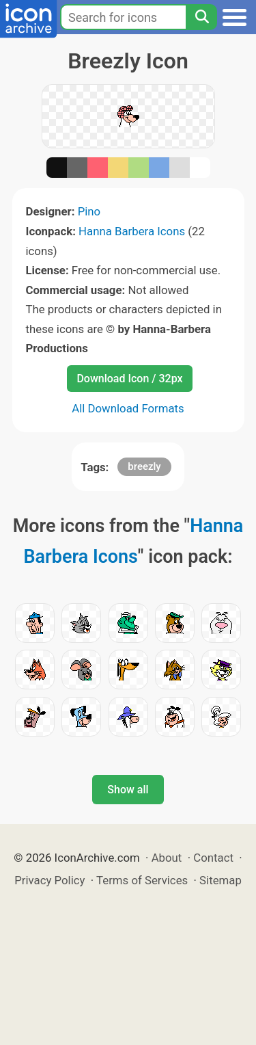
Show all (127, 789)
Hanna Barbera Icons (132, 231)
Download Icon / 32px (129, 378)
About (167, 857)
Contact (213, 857)
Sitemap (220, 880)
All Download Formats (128, 408)
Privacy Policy (49, 880)
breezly (144, 466)
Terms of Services (142, 880)
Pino (89, 211)
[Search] (201, 17)
